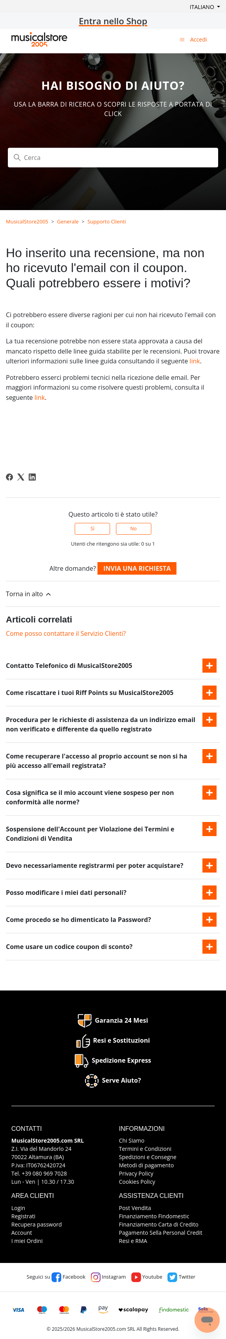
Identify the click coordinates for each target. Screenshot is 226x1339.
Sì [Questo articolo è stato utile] (93, 528)
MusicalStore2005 (27, 221)
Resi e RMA (133, 1241)
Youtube (146, 1276)
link (194, 361)
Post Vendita (135, 1208)
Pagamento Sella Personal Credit (160, 1232)
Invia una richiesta (137, 568)
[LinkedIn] (32, 477)
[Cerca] (113, 157)
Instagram (108, 1276)
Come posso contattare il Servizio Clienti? (66, 633)
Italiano (203, 7)
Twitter (181, 1276)
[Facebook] (9, 477)
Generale (68, 221)
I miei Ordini (27, 1241)
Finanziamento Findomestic (154, 1216)
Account (21, 1232)
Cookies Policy (137, 1181)
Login (18, 1208)
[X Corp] (20, 477)
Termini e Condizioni (145, 1148)
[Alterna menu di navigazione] (182, 39)
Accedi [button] (198, 39)
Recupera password (36, 1224)
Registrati (23, 1216)
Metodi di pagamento (146, 1165)
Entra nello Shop (113, 21)
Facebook (68, 1276)
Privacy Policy (136, 1173)
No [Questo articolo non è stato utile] (133, 528)
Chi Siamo (132, 1140)
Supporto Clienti (106, 221)
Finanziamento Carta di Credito (158, 1224)
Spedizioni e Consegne (147, 1157)
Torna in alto (29, 594)
